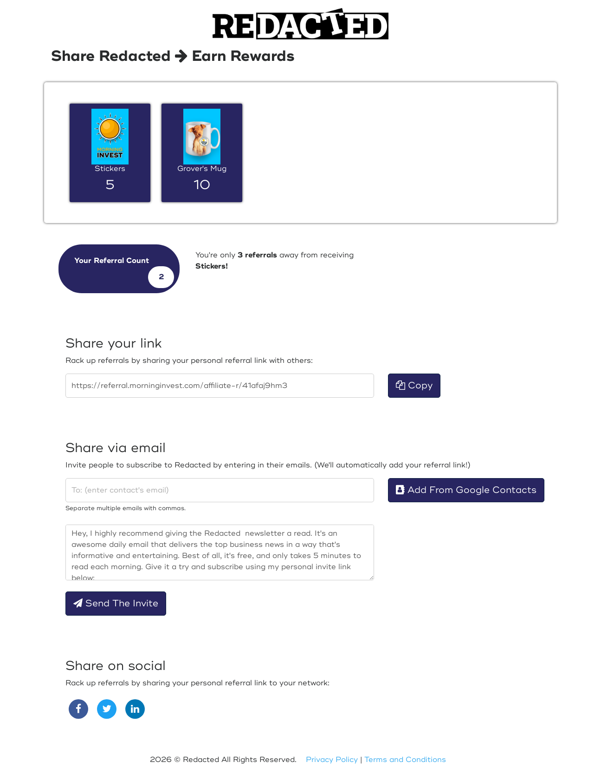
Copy (414, 385)
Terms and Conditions (405, 759)
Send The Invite (115, 603)
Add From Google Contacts (466, 490)
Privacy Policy (332, 759)
